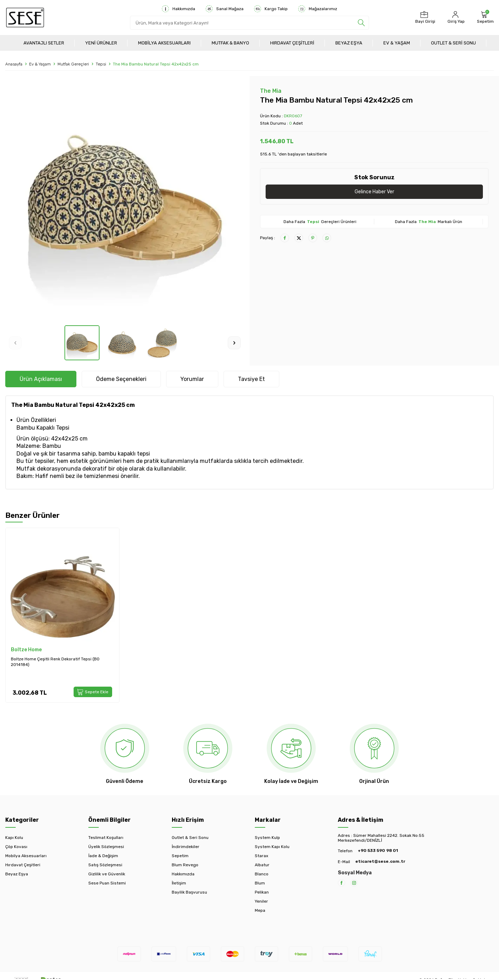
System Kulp (267, 837)
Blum (260, 883)
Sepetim (180, 855)
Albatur (262, 864)
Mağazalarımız (317, 8)
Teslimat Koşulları (105, 837)
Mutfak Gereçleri (73, 64)
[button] (15, 342)
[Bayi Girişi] (424, 17)
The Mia (270, 91)
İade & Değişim (103, 855)
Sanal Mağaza (225, 8)
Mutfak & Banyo (230, 43)
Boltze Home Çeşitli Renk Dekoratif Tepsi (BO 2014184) (55, 662)
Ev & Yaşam (396, 43)
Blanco (261, 874)
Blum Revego (185, 864)
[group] (124, 200)
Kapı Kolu (14, 837)
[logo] (25, 17)
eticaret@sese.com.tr (380, 861)
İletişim (179, 883)
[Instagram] (354, 883)
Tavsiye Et (251, 379)
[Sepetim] (484, 17)
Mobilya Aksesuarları (164, 43)
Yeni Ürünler (101, 43)
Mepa (260, 910)
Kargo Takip (271, 8)
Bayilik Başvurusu (189, 892)
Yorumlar (192, 379)
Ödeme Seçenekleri (121, 379)
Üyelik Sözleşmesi (106, 846)
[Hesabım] (455, 17)
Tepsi (101, 64)
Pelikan (262, 892)
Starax (261, 855)
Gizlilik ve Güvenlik (106, 874)
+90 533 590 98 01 (378, 850)
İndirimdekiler (185, 846)
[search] (361, 23)
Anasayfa (13, 64)
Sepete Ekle (92, 691)
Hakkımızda (178, 8)
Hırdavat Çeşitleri (292, 43)
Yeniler (261, 901)
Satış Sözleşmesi (105, 864)
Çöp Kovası (16, 846)
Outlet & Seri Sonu (453, 43)
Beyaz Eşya (348, 43)
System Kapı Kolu (272, 846)
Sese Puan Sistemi (107, 883)
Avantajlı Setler (43, 43)
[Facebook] (341, 883)
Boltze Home (26, 650)
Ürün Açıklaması (41, 379)
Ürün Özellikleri (36, 420)
